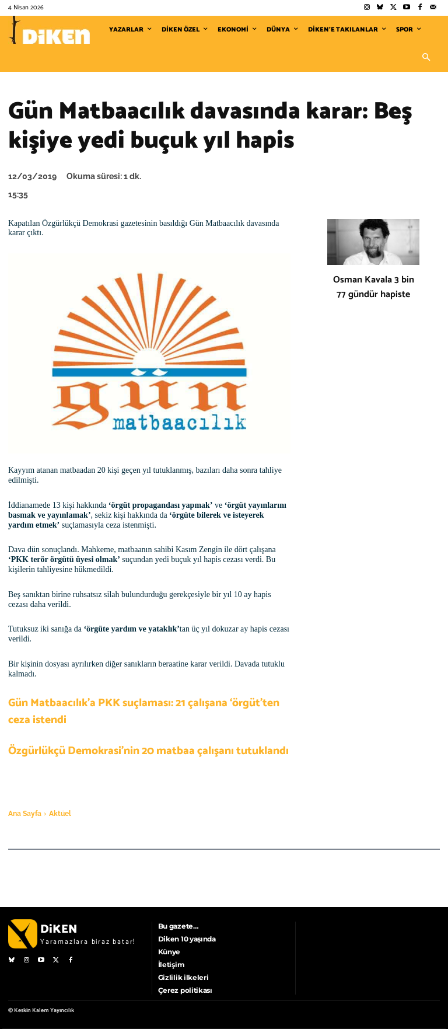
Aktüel (60, 814)
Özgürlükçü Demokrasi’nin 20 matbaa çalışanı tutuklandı (148, 751)
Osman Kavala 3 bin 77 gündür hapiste (373, 287)
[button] (426, 58)
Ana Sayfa (24, 814)
